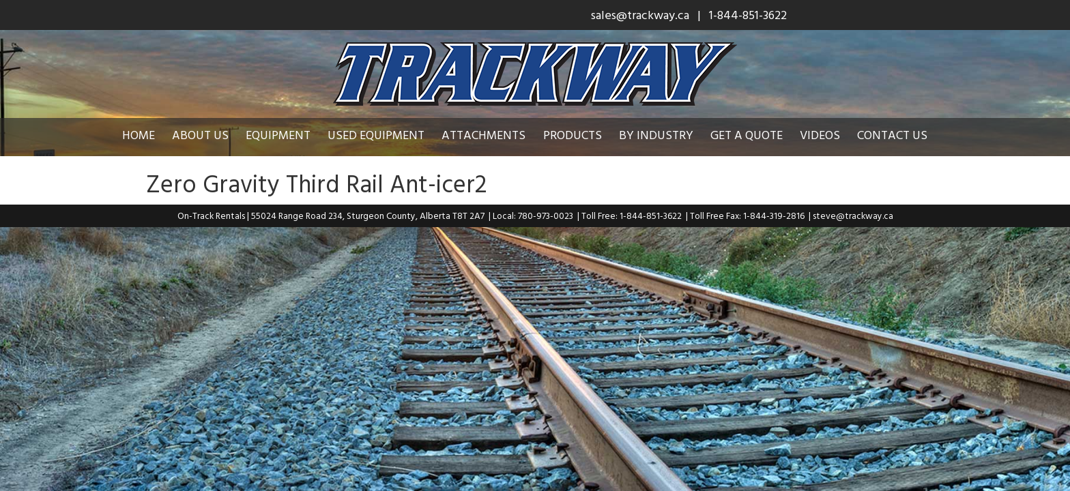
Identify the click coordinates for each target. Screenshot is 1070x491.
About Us (210, 134)
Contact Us (902, 134)
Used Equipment (386, 134)
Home (148, 134)
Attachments (494, 134)
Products (582, 134)
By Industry (666, 134)
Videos (830, 134)
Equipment (288, 134)
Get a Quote (757, 134)
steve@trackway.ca (853, 215)
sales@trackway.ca (640, 14)
